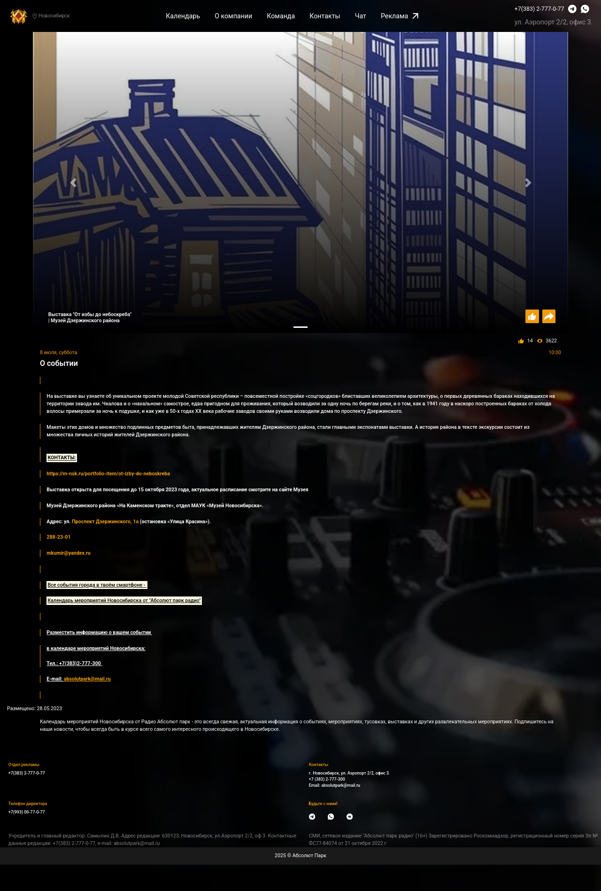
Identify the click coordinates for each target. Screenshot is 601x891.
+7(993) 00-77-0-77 (26, 812)
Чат (360, 16)
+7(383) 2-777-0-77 (539, 8)
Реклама (399, 16)
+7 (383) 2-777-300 (327, 779)
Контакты (324, 16)
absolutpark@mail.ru (340, 785)
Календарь (183, 16)
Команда (281, 16)
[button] (73, 182)
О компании (233, 16)
